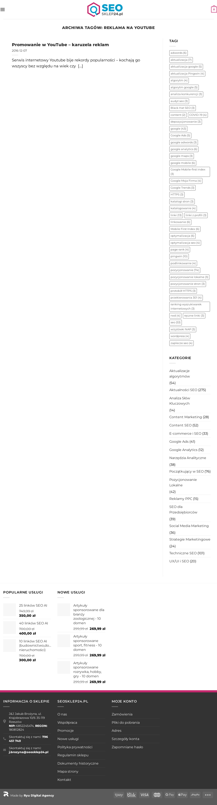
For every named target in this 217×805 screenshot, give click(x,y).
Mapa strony (67, 771)
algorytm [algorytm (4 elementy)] (179, 80)
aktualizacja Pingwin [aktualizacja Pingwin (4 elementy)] (187, 73)
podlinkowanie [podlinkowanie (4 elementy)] (183, 263)
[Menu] (2, 9)
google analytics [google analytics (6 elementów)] (184, 149)
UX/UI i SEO (179, 561)
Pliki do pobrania (126, 723)
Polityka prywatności (74, 747)
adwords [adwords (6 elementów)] (178, 52)
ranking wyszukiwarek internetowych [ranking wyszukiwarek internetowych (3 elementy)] (186, 306)
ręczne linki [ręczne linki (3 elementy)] (194, 315)
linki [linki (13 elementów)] (176, 215)
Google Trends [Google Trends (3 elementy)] (182, 187)
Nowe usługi (68, 739)
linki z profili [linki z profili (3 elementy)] (196, 215)
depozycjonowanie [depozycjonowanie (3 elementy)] (186, 121)
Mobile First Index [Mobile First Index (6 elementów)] (185, 229)
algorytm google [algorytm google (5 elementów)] (184, 87)
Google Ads (179, 442)
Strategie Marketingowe (189, 539)
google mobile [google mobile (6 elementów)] (183, 163)
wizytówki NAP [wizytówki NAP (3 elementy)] (183, 329)
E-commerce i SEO (185, 434)
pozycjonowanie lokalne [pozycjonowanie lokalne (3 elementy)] (189, 277)
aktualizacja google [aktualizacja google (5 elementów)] (186, 66)
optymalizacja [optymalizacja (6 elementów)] (182, 235)
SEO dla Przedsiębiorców (183, 509)
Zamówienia (122, 714)
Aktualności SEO (183, 390)
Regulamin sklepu (73, 755)
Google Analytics (183, 450)
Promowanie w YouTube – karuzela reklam (60, 44)
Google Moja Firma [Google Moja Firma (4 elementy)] (186, 180)
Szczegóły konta (125, 739)
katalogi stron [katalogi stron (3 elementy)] (182, 201)
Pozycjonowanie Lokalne (183, 482)
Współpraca (67, 723)
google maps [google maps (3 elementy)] (182, 156)
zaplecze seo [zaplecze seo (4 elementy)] (181, 343)
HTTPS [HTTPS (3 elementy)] (177, 194)
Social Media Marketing (189, 526)
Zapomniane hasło (127, 747)
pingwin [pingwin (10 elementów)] (179, 256)
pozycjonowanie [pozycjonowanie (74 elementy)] (185, 270)
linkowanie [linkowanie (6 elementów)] (180, 222)
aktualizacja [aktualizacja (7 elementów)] (181, 59)
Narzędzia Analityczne (187, 458)
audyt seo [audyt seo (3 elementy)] (179, 101)
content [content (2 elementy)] (178, 114)
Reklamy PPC (180, 499)
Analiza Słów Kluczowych (179, 401)
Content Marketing (185, 417)
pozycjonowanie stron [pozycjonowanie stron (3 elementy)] (188, 283)
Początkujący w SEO (186, 471)
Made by (28, 795)
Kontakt (64, 780)
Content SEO (180, 425)
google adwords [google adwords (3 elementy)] (184, 142)
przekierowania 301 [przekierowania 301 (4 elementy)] (186, 297)
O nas (62, 714)
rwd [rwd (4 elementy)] (175, 315)
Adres (116, 731)
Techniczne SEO (183, 553)
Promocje (65, 731)
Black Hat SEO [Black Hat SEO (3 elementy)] (183, 107)
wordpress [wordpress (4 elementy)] (180, 336)
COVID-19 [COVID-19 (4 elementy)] (198, 114)
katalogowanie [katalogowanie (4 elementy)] (183, 208)
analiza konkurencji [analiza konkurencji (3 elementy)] (186, 94)
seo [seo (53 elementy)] (176, 322)
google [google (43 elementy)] (178, 128)
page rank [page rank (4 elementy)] (180, 249)
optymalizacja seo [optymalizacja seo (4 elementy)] (185, 242)
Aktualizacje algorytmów (179, 373)
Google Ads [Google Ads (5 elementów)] (180, 135)
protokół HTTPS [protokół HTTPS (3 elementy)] (183, 290)
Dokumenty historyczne (78, 763)
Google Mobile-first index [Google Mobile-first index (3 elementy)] (188, 171)
